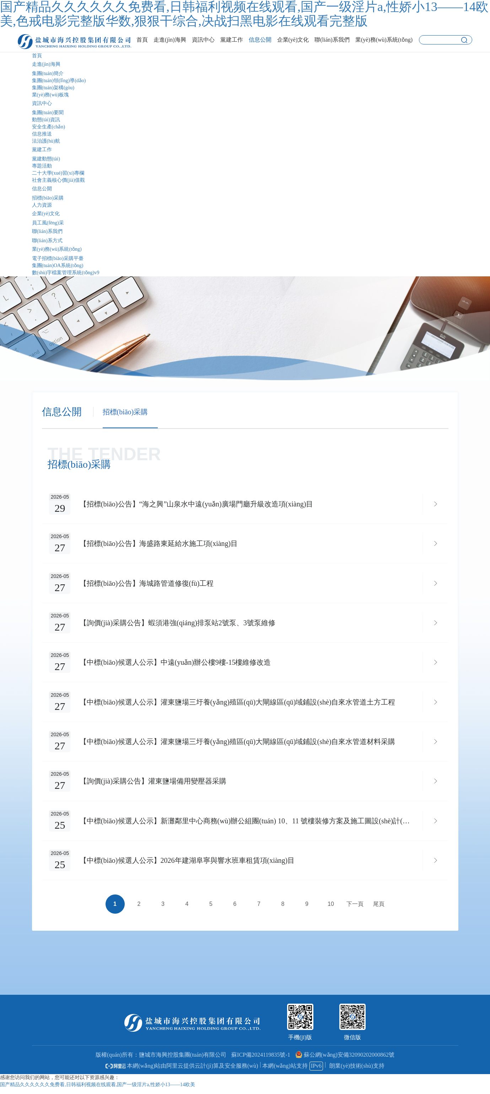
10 (331, 910)
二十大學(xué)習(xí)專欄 (58, 173)
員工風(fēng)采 (48, 222)
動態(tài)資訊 (46, 119)
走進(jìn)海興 (46, 64)
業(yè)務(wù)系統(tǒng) (57, 249)
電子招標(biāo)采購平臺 (58, 258)
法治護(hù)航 (46, 141)
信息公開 (42, 188)
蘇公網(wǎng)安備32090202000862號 (344, 1060)
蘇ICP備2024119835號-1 (260, 1060)
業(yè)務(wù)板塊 (50, 94)
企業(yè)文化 (46, 213)
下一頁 (355, 910)
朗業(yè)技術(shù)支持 (356, 1071)
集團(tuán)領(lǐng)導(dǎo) (59, 80)
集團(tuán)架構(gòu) (53, 87)
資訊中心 (42, 103)
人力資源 (42, 205)
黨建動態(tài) (46, 158)
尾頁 (378, 910)
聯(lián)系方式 (47, 240)
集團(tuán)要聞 (48, 112)
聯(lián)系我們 (47, 231)
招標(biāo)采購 (48, 198)
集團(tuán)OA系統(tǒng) (58, 265)
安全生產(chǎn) (48, 126)
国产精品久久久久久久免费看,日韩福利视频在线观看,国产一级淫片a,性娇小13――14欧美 (97, 1090)
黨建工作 (42, 149)
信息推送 (42, 134)
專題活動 (42, 166)
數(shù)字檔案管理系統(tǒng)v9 (65, 272)
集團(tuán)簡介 (48, 73)
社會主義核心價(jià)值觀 (58, 180)
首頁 (37, 55)
